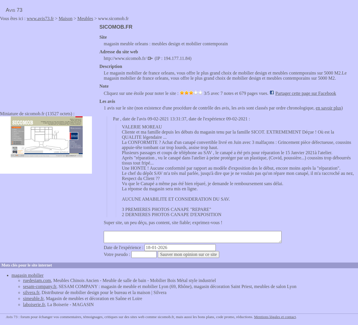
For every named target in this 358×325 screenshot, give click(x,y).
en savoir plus (328, 107)
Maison (65, 18)
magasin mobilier (27, 275)
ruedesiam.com (37, 280)
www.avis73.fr (40, 18)
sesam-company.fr (39, 286)
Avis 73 (14, 10)
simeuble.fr (33, 298)
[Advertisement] (48, 64)
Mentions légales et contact (275, 317)
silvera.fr (31, 292)
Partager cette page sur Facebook (305, 93)
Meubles (85, 18)
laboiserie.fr (34, 304)
